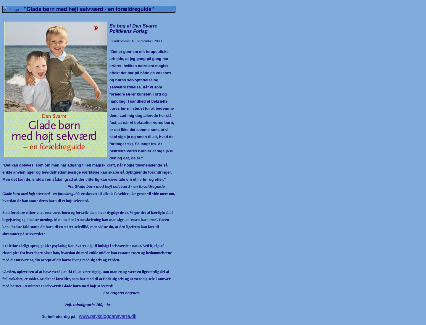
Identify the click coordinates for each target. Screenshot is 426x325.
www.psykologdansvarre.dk (107, 316)
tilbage (13, 9)
